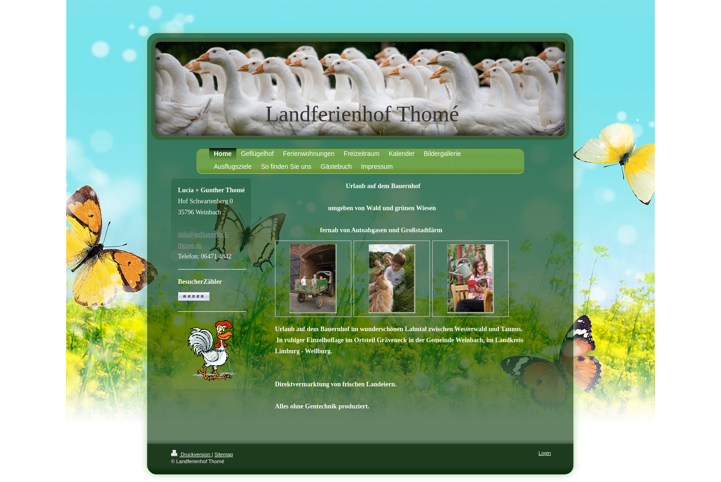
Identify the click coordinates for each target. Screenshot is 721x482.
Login (544, 453)
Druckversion (191, 454)
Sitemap (223, 454)
